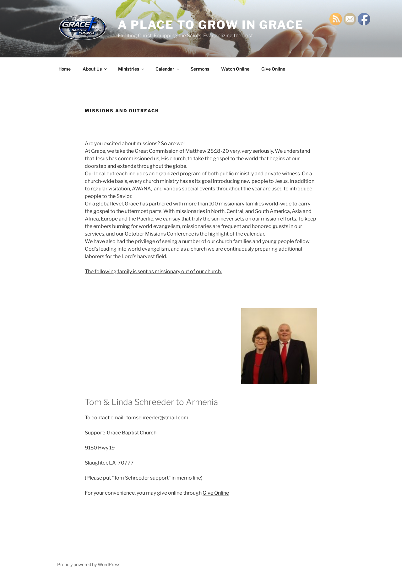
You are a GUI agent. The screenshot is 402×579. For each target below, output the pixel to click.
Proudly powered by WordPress (88, 564)
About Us (95, 69)
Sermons (200, 69)
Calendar (167, 69)
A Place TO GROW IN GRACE (211, 25)
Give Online (273, 69)
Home (64, 69)
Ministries (131, 69)
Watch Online (235, 69)
